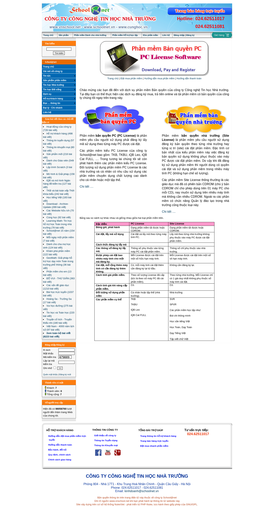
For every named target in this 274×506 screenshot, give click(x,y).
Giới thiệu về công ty (105, 435)
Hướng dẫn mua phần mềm (159, 78)
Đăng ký (190, 35)
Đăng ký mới (65, 374)
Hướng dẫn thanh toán (189, 78)
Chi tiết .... (86, 186)
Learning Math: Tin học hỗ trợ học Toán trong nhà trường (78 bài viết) (57, 224)
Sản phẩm (63, 35)
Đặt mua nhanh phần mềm (154, 446)
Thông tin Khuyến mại (106, 445)
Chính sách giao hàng (59, 459)
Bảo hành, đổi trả (57, 449)
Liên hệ (165, 35)
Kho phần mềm (150, 35)
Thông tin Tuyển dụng (105, 440)
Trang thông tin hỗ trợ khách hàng (158, 436)
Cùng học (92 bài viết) (58, 217)
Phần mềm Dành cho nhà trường (90, 35)
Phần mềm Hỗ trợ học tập (125, 35)
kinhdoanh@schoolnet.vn (141, 491)
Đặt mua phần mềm (131, 78)
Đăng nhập (179, 35)
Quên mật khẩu (50, 374)
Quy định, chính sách (59, 454)
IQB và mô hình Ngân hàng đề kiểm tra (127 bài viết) (57, 184)
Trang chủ (48, 35)
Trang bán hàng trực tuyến (154, 441)
